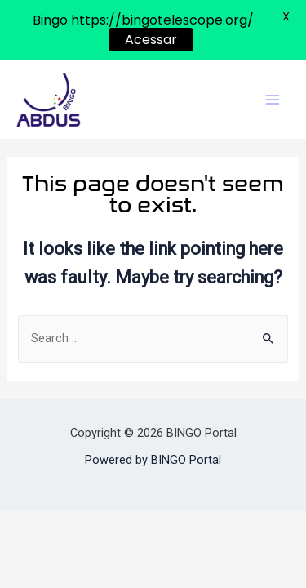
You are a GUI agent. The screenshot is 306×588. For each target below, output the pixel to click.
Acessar (151, 39)
